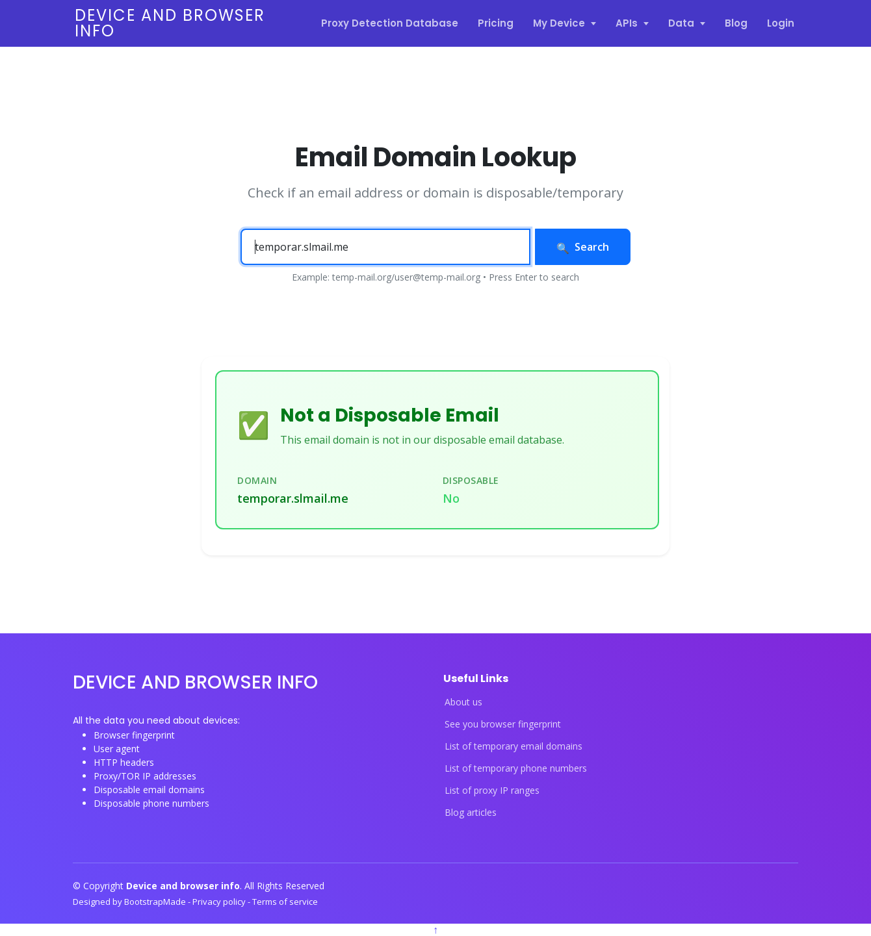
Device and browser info (170, 23)
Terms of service (285, 901)
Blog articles (471, 812)
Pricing (496, 23)
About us (463, 702)
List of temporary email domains (513, 746)
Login (780, 23)
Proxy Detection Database (389, 23)
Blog (736, 23)
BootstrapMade (156, 901)
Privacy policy (220, 901)
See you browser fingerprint (503, 724)
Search (582, 247)
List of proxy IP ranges (492, 790)
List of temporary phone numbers (516, 768)
